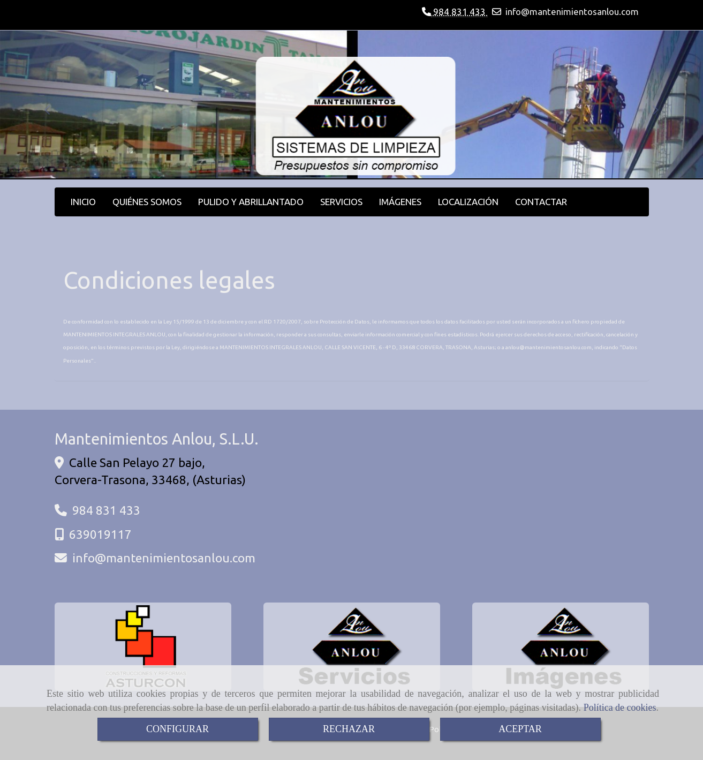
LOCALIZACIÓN (468, 202)
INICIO (83, 202)
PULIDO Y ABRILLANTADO (251, 202)
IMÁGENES (400, 202)
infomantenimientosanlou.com (572, 11)
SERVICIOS (341, 202)
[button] (52, 105)
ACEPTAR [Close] (520, 729)
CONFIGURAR (177, 729)
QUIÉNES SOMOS (147, 202)
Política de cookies (620, 707)
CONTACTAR (541, 202)
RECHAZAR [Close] (349, 729)
